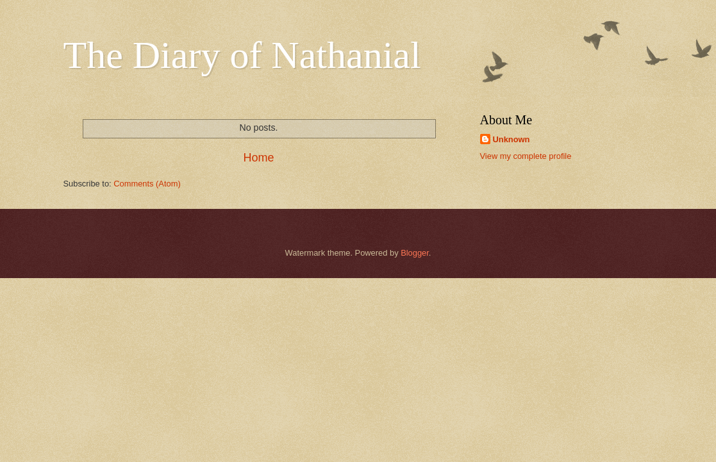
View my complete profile (526, 156)
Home (258, 157)
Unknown (511, 139)
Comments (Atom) (146, 183)
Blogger (415, 253)
